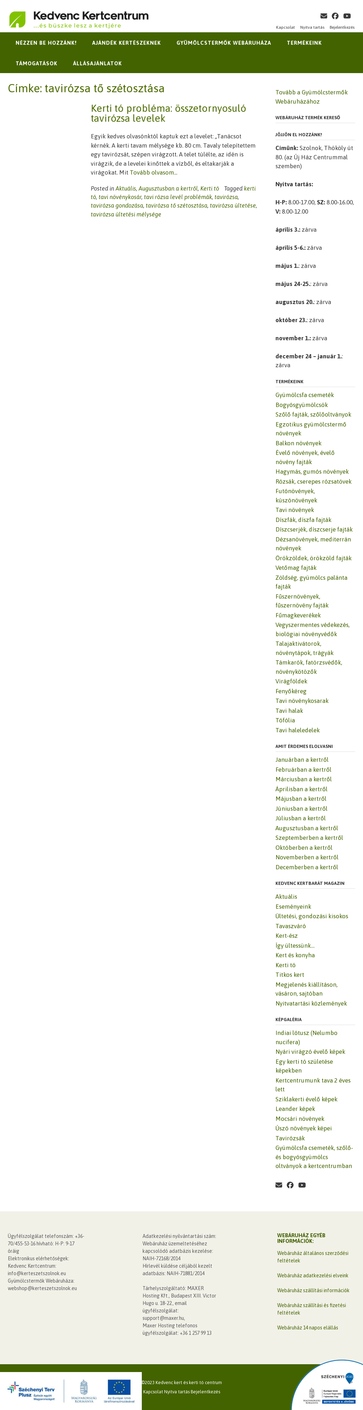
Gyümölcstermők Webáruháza (224, 43)
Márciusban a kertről (303, 779)
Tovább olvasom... (153, 172)
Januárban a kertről (302, 759)
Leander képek (295, 1108)
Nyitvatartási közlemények (311, 1003)
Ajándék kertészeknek (126, 43)
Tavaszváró (290, 926)
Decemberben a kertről (306, 867)
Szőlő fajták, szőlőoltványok (313, 414)
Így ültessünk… (294, 945)
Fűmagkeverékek (298, 615)
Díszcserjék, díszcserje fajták (314, 529)
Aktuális (126, 188)
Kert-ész (286, 935)
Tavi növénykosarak (302, 700)
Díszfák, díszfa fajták (303, 519)
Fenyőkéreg (291, 691)
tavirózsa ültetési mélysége (126, 214)
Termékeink (304, 43)
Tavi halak (289, 710)
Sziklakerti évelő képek (306, 1099)
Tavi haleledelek (297, 730)
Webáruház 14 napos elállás (307, 1328)
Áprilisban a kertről (301, 789)
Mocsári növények (299, 1118)
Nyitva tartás (312, 27)
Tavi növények (294, 509)
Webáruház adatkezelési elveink (312, 1275)
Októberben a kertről (304, 847)
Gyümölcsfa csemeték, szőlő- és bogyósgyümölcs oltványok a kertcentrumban (314, 1156)
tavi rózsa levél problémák (178, 197)
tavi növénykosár (120, 197)
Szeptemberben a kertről (309, 837)
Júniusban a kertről (301, 808)
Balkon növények (298, 443)
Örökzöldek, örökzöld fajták (313, 558)
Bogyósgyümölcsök (301, 404)
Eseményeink (293, 906)
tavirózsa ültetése (233, 205)
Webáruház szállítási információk (313, 1290)
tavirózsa (226, 197)
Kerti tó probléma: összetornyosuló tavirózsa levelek (168, 113)
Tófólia (285, 720)
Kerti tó (209, 188)
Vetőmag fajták (296, 567)
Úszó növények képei (303, 1128)
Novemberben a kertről (307, 857)
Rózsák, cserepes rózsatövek (313, 481)
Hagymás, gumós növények (312, 471)
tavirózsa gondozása (117, 205)
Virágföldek (291, 681)
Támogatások (36, 63)
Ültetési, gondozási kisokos (311, 916)
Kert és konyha (295, 955)
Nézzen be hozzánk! (46, 43)
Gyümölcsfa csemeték (304, 394)
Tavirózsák (290, 1138)
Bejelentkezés (342, 27)
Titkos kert (289, 974)
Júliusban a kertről (300, 818)
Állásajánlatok (97, 63)
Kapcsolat (285, 27)
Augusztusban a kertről (168, 188)
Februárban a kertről (303, 769)
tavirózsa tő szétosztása (176, 205)
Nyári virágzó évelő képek (310, 1051)
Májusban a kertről (300, 798)
